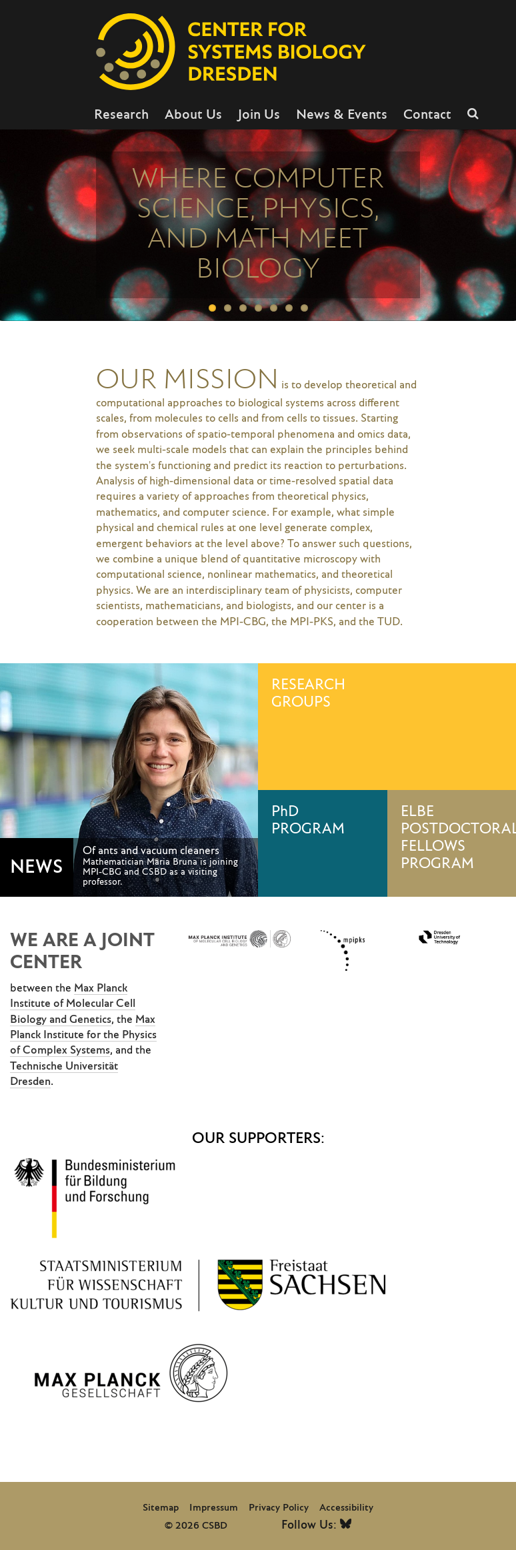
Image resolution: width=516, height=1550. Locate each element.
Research (121, 114)
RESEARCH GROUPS (308, 694)
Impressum (213, 1508)
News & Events (341, 114)
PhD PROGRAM (308, 820)
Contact (427, 114)
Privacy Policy (279, 1508)
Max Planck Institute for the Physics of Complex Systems (83, 1035)
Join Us (259, 114)
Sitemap (161, 1508)
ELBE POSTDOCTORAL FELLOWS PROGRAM (459, 838)
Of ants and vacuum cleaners (151, 851)
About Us (193, 114)
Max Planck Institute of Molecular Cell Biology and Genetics (72, 1004)
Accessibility (346, 1508)
